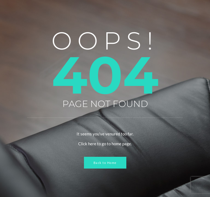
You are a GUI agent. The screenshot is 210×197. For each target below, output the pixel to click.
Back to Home (105, 162)
